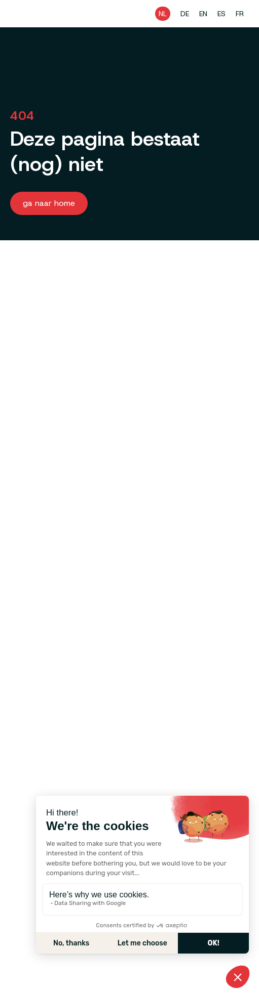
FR (240, 13)
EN (203, 13)
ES (221, 13)
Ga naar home (49, 203)
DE (184, 13)
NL (163, 13)
